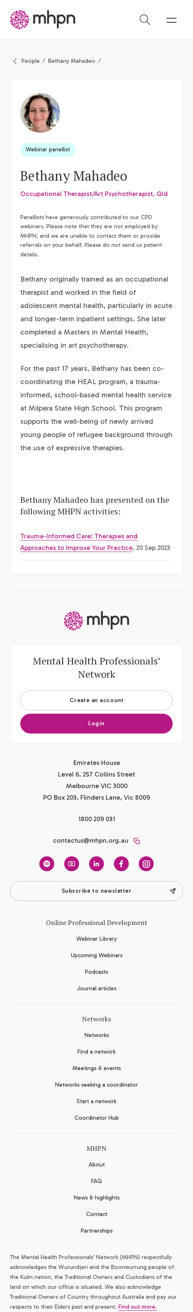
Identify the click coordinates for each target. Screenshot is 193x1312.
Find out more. (137, 1306)
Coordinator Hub (97, 1117)
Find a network (96, 1051)
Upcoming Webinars (97, 955)
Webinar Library (96, 938)
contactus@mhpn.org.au (90, 840)
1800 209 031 (96, 819)
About (97, 1164)
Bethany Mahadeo (71, 61)
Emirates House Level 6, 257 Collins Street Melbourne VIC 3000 (96, 774)
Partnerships (97, 1230)
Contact (96, 1214)
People (31, 61)
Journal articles (96, 988)
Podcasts (96, 971)
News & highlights (97, 1197)
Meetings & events (96, 1068)
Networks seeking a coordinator (96, 1084)
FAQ (96, 1181)
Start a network (96, 1101)
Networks (96, 1035)
